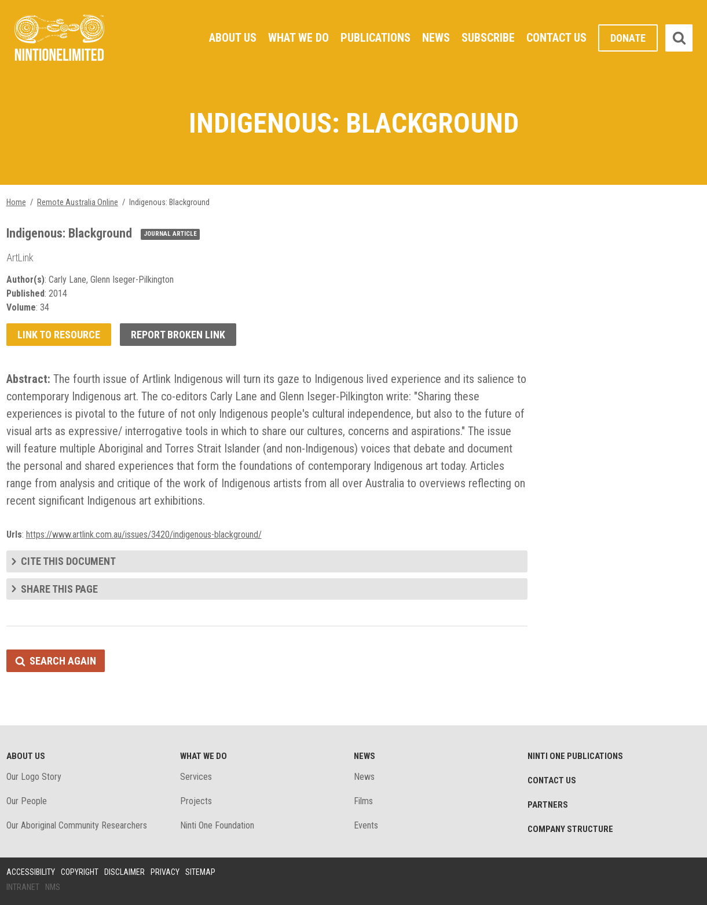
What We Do (298, 38)
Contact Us (556, 38)
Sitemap (200, 872)
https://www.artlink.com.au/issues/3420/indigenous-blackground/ (144, 534)
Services (196, 776)
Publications (375, 38)
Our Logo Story (33, 776)
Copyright (79, 872)
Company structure (570, 829)
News (436, 38)
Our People (26, 801)
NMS (52, 887)
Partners (547, 805)
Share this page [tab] (59, 589)
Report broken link (178, 335)
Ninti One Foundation (217, 825)
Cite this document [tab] (68, 561)
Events (366, 825)
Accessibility (30, 872)
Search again (63, 661)
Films (363, 801)
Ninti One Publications (575, 756)
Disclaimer (124, 872)
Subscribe (488, 38)
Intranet (22, 887)
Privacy (165, 872)
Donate (628, 38)
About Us (233, 38)
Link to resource (58, 335)
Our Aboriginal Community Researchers (76, 825)
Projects (196, 801)
